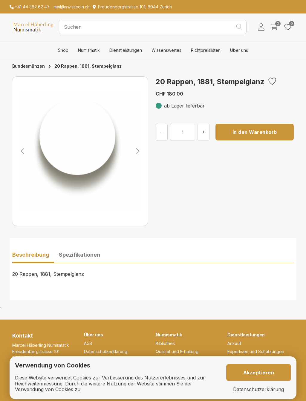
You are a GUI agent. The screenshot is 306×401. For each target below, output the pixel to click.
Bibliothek (165, 343)
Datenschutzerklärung (105, 351)
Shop (63, 50)
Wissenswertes (166, 50)
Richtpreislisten (206, 50)
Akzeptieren (258, 373)
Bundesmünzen (28, 66)
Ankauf (234, 343)
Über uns (239, 50)
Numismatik (89, 50)
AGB (88, 343)
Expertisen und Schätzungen (255, 351)
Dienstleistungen (125, 50)
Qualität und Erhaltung (177, 351)
